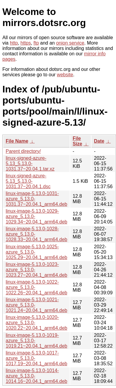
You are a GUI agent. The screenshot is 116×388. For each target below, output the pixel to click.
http (14, 42)
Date (99, 141)
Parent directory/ (23, 151)
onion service (70, 42)
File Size (77, 141)
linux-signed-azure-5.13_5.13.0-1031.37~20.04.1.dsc (28, 181)
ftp (36, 42)
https (25, 42)
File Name (17, 141)
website (65, 74)
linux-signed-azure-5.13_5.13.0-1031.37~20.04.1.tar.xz (30, 163)
